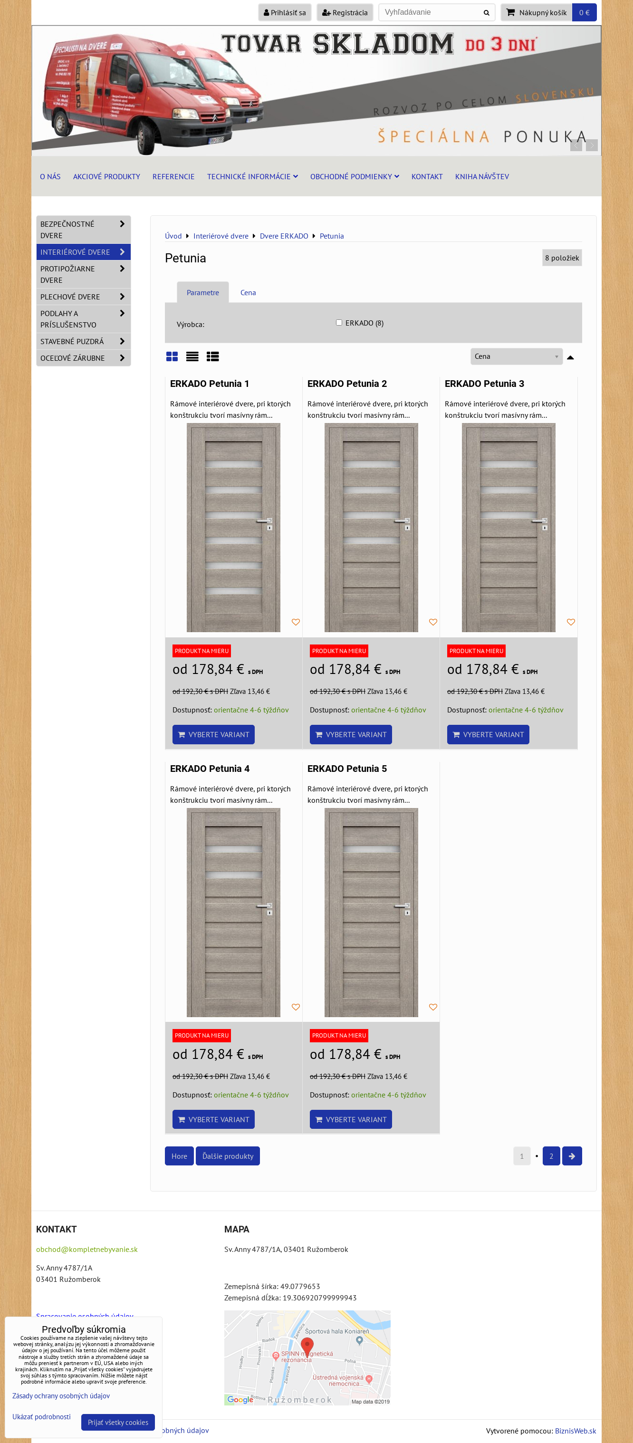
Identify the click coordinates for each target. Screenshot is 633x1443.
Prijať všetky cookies (118, 1422)
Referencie (174, 176)
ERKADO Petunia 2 (347, 383)
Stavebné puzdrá (85, 341)
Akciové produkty (106, 176)
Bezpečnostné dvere (85, 229)
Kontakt (427, 176)
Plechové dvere (85, 297)
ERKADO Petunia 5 (347, 768)
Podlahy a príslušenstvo (85, 319)
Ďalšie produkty (227, 1156)
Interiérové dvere (85, 252)
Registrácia (345, 12)
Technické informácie (252, 176)
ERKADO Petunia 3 (484, 383)
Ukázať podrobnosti (41, 1417)
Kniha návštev (482, 176)
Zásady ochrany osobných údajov (61, 1395)
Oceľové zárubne (85, 358)
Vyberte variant (213, 734)
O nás (50, 176)
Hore (179, 1156)
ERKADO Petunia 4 (209, 768)
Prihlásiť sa (285, 12)
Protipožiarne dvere (85, 274)
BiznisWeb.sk (575, 1430)
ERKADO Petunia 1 (209, 383)
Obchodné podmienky (354, 176)
